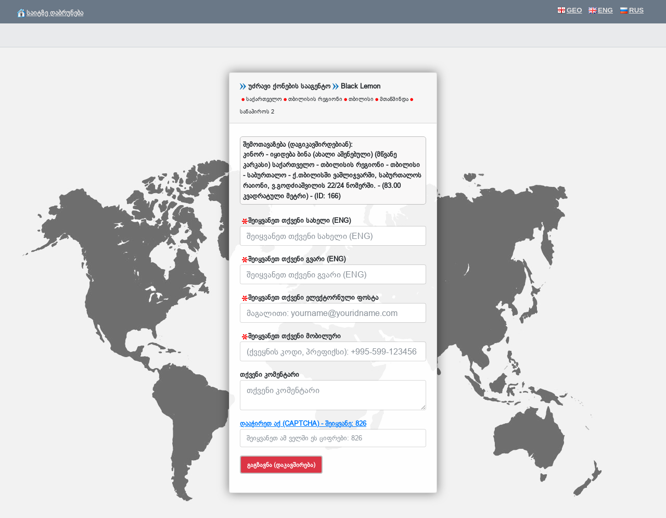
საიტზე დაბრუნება (50, 12)
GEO (569, 10)
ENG (600, 10)
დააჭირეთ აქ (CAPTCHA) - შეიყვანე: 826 (303, 423)
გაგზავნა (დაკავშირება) (281, 465)
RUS (632, 10)
